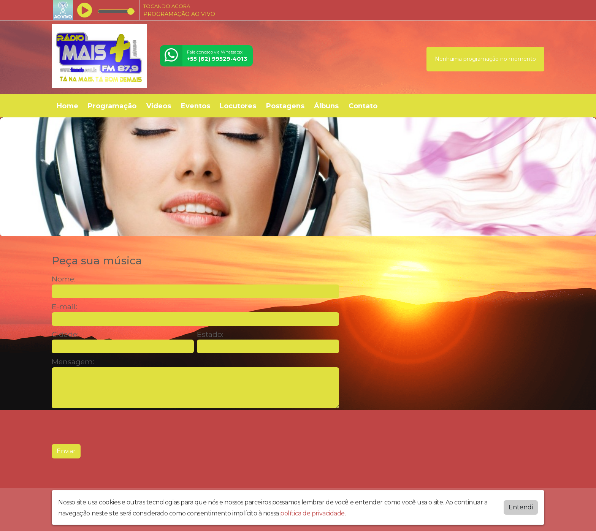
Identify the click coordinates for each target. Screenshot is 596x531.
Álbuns (326, 106)
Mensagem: (73, 361)
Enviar (66, 451)
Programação (112, 106)
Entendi (521, 506)
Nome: (64, 279)
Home (67, 106)
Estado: (210, 334)
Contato (363, 106)
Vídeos (158, 106)
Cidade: (65, 334)
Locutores (238, 106)
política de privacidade (312, 512)
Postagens (285, 106)
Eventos (195, 106)
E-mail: (64, 306)
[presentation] (109, 426)
